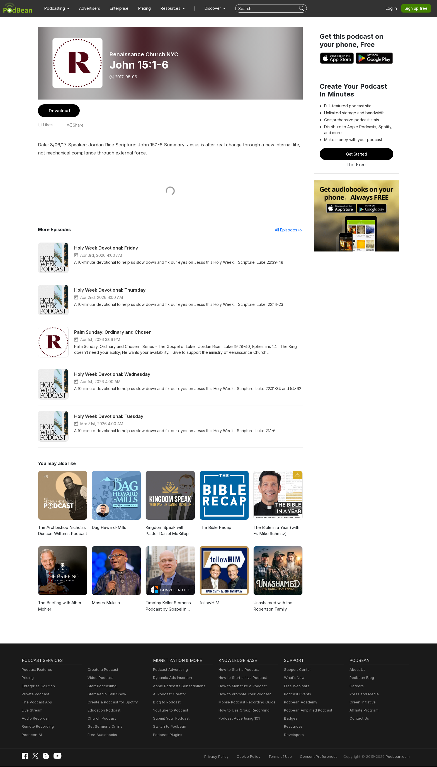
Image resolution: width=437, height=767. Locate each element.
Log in (393, 8)
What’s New (294, 678)
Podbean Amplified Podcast (306, 710)
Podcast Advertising (169, 670)
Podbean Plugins (167, 735)
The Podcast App (36, 702)
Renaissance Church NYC (144, 54)
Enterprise (116, 8)
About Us (357, 670)
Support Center (296, 670)
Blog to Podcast (166, 702)
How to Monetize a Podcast (241, 686)
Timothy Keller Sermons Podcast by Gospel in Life (169, 606)
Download (59, 110)
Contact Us (358, 719)
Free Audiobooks (101, 735)
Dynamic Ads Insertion (171, 678)
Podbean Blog (361, 678)
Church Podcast (101, 719)
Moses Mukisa (105, 603)
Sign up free (417, 8)
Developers (293, 735)
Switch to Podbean (168, 727)
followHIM (209, 603)
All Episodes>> (290, 230)
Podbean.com (398, 756)
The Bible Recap (215, 527)
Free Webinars (296, 686)
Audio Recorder (34, 719)
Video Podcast (99, 678)
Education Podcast (103, 710)
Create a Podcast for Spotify (110, 702)
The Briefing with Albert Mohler (59, 606)
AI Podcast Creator (168, 694)
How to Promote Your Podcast (243, 694)
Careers (356, 686)
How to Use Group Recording (242, 710)
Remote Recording (37, 727)
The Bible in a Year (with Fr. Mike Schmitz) (275, 530)
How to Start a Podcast (237, 670)
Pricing (141, 8)
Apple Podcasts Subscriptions (177, 686)
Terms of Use (290, 756)
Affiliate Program (363, 710)
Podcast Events (297, 694)
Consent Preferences (326, 756)
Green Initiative (361, 702)
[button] (56, 8)
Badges (290, 719)
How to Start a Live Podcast (241, 678)
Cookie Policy (261, 756)
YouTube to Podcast (169, 710)
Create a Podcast (102, 670)
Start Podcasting (101, 686)
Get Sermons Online (104, 727)
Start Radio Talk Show (106, 694)
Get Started (356, 154)
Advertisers (87, 8)
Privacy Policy (230, 756)
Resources (293, 727)
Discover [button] (207, 8)
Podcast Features (36, 670)
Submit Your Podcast (170, 719)
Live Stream (31, 710)
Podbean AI (31, 735)
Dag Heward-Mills (108, 527)
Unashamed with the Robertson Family (272, 606)
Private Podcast (34, 694)
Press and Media (363, 694)
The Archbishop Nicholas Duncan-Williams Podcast (62, 530)
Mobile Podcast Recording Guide (245, 702)
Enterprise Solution (37, 686)
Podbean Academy (299, 702)
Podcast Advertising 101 (238, 719)
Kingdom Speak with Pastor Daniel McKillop (166, 530)
